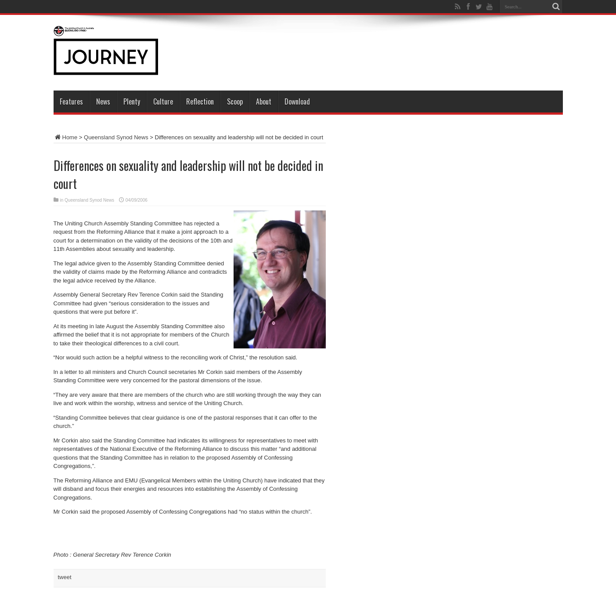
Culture (163, 101)
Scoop (235, 101)
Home (66, 137)
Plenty (131, 101)
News (103, 101)
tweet (65, 577)
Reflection (200, 101)
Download (297, 101)
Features (71, 101)
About (263, 101)
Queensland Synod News (116, 137)
